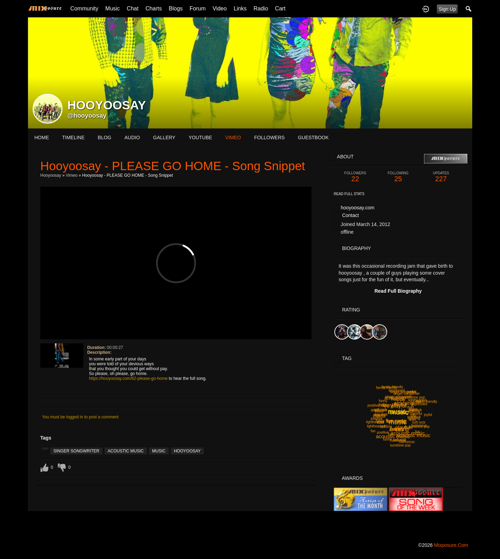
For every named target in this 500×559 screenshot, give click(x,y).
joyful (428, 415)
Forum (198, 8)
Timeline (73, 137)
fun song (397, 421)
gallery (164, 137)
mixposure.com (451, 545)
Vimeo (71, 175)
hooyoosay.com (357, 207)
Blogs (176, 8)
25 (398, 177)
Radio (260, 8)
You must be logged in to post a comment (80, 417)
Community (84, 8)
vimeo (233, 137)
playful (399, 404)
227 (440, 177)
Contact (350, 215)
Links (240, 8)
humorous (407, 442)
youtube (200, 137)
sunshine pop (419, 426)
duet (410, 407)
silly (383, 405)
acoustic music (126, 451)
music (159, 451)
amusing (394, 398)
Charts (153, 8)
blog (104, 137)
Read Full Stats (349, 194)
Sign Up (447, 9)
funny (383, 401)
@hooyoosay (87, 115)
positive (373, 405)
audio (132, 137)
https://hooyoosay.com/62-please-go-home (128, 378)
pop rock (414, 417)
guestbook (313, 137)
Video (219, 8)
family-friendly (387, 388)
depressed (419, 404)
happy (397, 429)
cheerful (416, 414)
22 (355, 177)
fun (417, 432)
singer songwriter (76, 451)
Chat (133, 8)
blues (408, 427)
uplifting (414, 411)
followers (269, 137)
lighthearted (376, 426)
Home (41, 137)
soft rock (418, 422)
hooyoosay (50, 175)
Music (112, 8)
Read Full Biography (398, 291)
